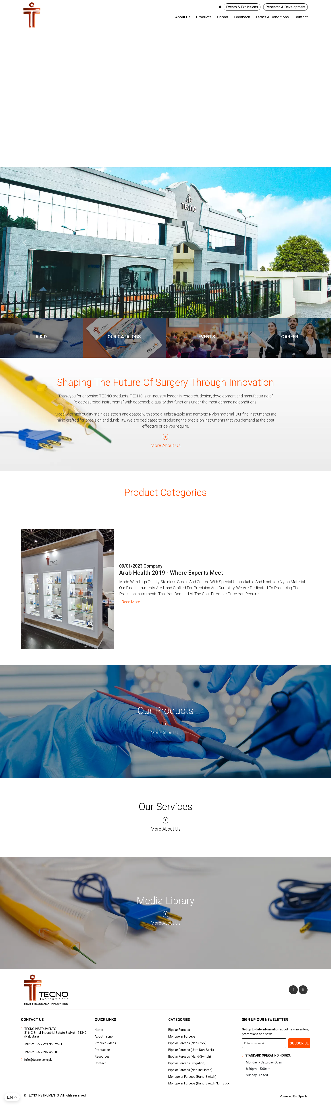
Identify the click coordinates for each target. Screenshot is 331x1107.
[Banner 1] (157, 311)
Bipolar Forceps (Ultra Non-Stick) (191, 1050)
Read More (129, 602)
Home (99, 1030)
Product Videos (105, 1043)
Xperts (303, 1096)
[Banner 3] (173, 311)
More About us (166, 445)
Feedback (242, 17)
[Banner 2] (165, 311)
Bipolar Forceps (179, 1030)
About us (183, 17)
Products (204, 17)
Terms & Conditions (272, 17)
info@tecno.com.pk (38, 1059)
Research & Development (285, 7)
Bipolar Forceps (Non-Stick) (187, 1043)
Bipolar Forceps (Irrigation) (186, 1063)
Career (222, 17)
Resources (102, 1056)
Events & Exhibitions (242, 7)
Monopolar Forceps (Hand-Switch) (192, 1076)
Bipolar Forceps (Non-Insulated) (190, 1070)
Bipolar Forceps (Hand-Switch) (189, 1056)
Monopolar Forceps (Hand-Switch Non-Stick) (199, 1083)
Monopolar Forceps (181, 1036)
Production (102, 1050)
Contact (301, 17)
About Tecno (104, 1036)
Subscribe (299, 1043)
